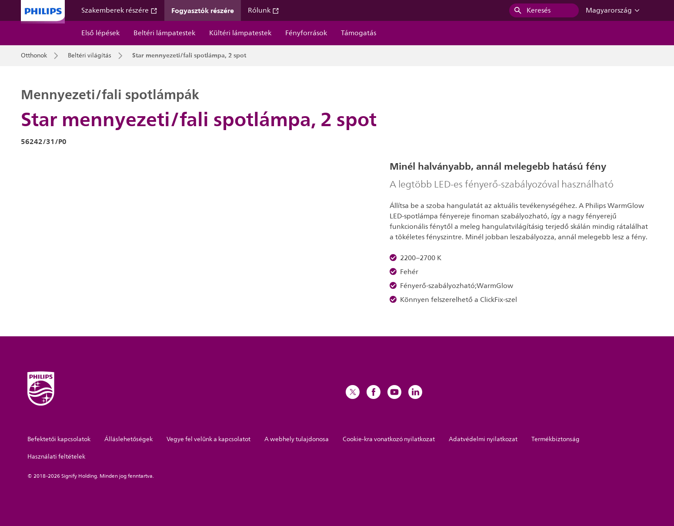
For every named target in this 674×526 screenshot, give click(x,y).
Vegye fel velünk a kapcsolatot (208, 439)
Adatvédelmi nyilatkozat (483, 439)
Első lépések (100, 33)
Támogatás (358, 33)
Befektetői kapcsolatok (58, 439)
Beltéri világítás (89, 56)
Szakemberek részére (119, 10)
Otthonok (34, 56)
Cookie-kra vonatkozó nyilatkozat (389, 439)
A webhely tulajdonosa (296, 439)
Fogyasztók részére (202, 10)
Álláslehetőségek (128, 439)
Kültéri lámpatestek (240, 33)
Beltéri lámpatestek (164, 33)
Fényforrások (306, 33)
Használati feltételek (56, 457)
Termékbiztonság (555, 439)
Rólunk (263, 10)
